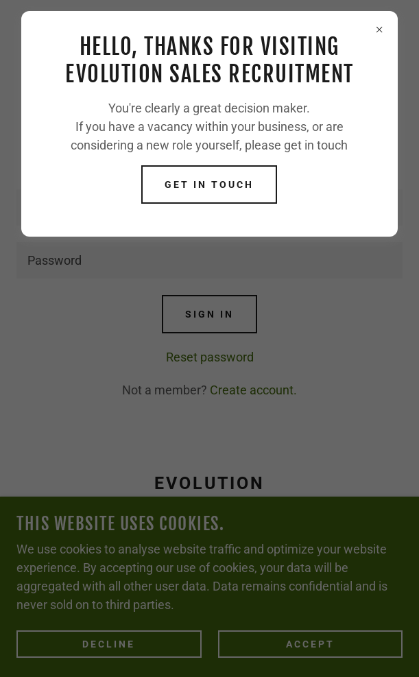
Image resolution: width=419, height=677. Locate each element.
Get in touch (209, 184)
